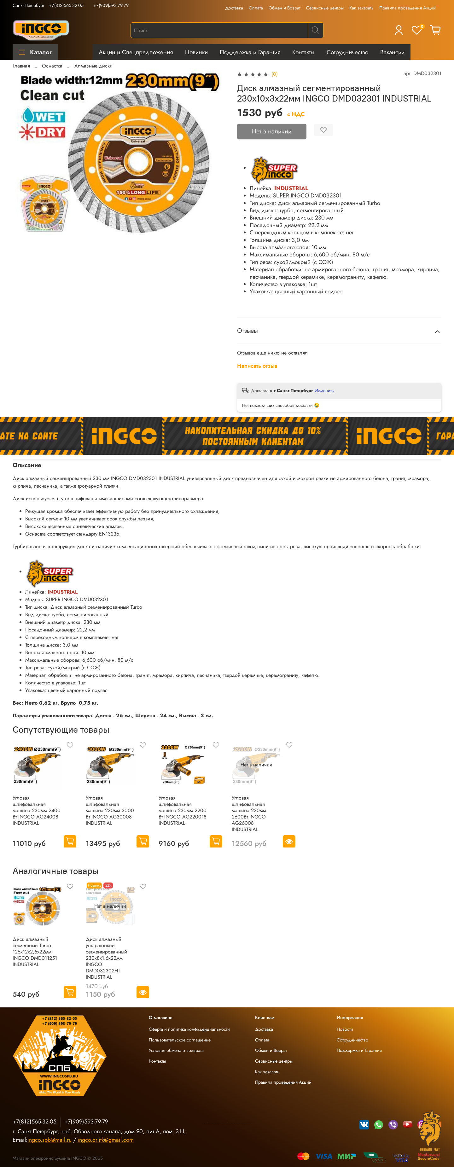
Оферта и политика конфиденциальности (189, 1029)
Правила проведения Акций (407, 8)
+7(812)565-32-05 (66, 5)
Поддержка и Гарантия (250, 52)
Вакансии (392, 52)
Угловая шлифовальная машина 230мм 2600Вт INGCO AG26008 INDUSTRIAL (249, 813)
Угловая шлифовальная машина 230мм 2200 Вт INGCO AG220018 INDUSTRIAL (183, 810)
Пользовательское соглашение (180, 1040)
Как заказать (361, 8)
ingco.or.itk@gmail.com (106, 1140)
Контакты (303, 52)
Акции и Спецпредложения (136, 52)
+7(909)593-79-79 (111, 5)
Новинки (196, 52)
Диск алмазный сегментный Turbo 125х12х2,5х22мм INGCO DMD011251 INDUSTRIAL (35, 951)
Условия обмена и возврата (176, 1050)
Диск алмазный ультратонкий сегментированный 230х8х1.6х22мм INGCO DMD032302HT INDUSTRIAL (106, 957)
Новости (345, 1029)
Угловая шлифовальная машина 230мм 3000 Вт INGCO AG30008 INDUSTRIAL (110, 810)
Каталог (35, 52)
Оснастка (52, 65)
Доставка (234, 8)
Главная (21, 65)
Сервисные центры (325, 8)
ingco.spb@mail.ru (49, 1140)
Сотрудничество (347, 52)
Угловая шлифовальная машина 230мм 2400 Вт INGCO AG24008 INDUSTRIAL (37, 810)
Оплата (256, 8)
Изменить (324, 390)
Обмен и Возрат (284, 8)
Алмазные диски (93, 65)
